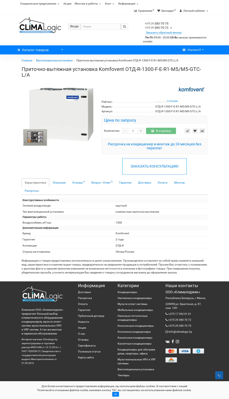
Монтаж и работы (88, 3)
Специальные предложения (40, 3)
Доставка (144, 182)
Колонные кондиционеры (134, 331)
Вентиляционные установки (54, 60)
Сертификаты (87, 345)
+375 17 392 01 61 (179, 313)
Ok (115, 394)
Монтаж (179, 182)
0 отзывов (172, 101)
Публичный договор (91, 315)
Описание (59, 182)
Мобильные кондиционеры (135, 309)
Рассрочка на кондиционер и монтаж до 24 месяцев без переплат (154, 146)
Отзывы (78, 182)
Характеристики (35, 182)
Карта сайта (86, 357)
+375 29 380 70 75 (179, 325)
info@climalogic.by (180, 331)
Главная (27, 60)
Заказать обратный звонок (164, 32)
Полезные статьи (89, 351)
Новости (83, 321)
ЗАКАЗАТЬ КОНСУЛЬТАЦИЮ (154, 166)
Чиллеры (123, 375)
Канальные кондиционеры (135, 337)
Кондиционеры (127, 292)
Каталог (40, 49)
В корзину (161, 131)
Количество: (112, 130)
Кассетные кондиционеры (135, 343)
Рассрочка (32, 190)
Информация (128, 3)
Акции (67, 3)
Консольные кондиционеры (136, 325)
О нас (81, 333)
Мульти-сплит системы (132, 304)
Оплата (162, 182)
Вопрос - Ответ (101, 182)
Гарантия (125, 182)
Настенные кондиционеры (135, 298)
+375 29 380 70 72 (179, 319)
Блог (110, 3)
